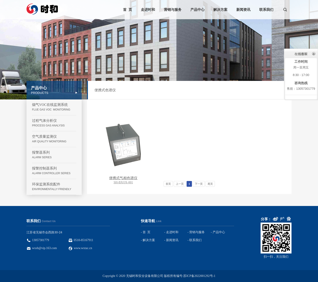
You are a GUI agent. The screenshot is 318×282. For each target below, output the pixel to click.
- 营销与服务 (196, 232)
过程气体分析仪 (54, 123)
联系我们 (266, 9)
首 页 (127, 9)
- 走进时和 (171, 232)
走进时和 (148, 9)
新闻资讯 (243, 9)
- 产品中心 (218, 232)
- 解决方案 (148, 240)
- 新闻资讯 (171, 240)
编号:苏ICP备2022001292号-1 (195, 276)
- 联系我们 (194, 240)
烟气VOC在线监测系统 (54, 107)
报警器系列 (54, 155)
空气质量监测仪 (54, 139)
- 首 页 (145, 232)
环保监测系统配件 (54, 186)
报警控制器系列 (54, 170)
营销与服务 (173, 9)
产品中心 (197, 9)
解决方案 (220, 9)
